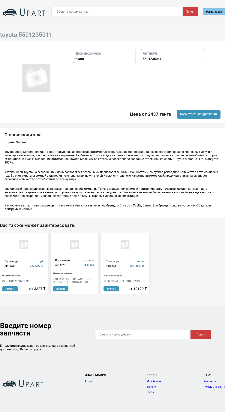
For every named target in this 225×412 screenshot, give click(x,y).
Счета (150, 392)
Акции (88, 381)
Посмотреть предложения (199, 114)
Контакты (209, 381)
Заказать (10, 288)
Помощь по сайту (214, 386)
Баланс (151, 386)
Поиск (190, 12)
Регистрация (214, 11)
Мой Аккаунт (155, 381)
